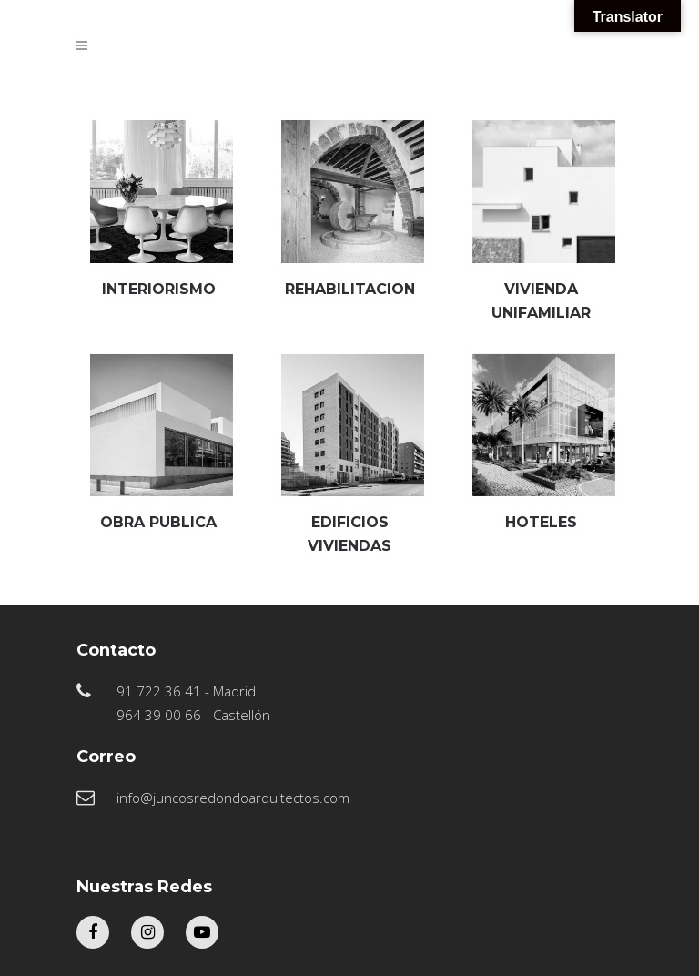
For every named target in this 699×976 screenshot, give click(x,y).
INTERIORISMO (159, 289)
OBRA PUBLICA (158, 522)
